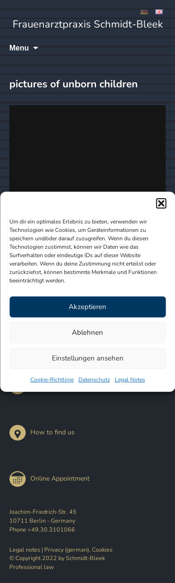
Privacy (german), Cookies (78, 550)
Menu (19, 48)
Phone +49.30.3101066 (42, 529)
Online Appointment (49, 478)
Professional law (31, 567)
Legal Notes (130, 379)
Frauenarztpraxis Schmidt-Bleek (88, 24)
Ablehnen (87, 332)
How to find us (42, 432)
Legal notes (24, 550)
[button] (161, 203)
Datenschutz (94, 379)
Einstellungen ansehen (88, 358)
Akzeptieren (87, 306)
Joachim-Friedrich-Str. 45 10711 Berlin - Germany (43, 516)
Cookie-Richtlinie (52, 379)
